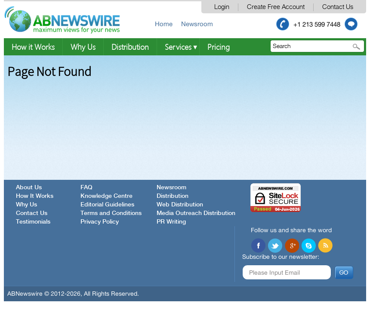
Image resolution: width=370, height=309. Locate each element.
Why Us (83, 46)
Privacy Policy (99, 222)
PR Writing (171, 222)
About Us (29, 188)
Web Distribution (180, 205)
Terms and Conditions (111, 213)
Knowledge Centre (106, 196)
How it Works (33, 46)
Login (221, 7)
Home (164, 23)
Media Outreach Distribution (196, 213)
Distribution (130, 46)
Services (178, 46)
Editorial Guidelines (107, 205)
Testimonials (33, 222)
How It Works (34, 196)
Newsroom (197, 23)
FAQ (86, 188)
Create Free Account (276, 7)
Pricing (218, 46)
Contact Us (337, 7)
